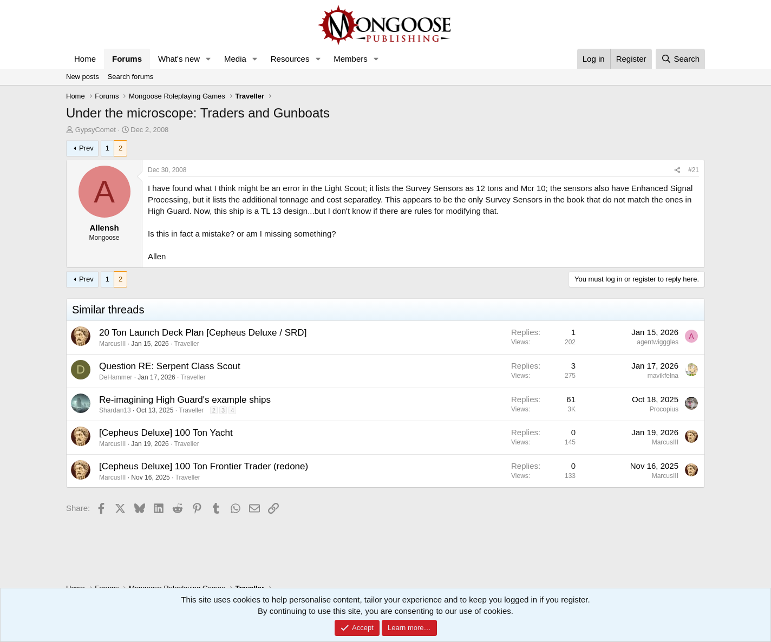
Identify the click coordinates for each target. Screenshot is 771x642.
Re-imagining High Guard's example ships (185, 400)
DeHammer (115, 377)
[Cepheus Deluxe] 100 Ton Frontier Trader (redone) (203, 466)
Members (351, 58)
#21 (693, 170)
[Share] (677, 170)
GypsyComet (95, 130)
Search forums (131, 77)
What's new (179, 58)
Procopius (664, 409)
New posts (82, 77)
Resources (290, 58)
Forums (127, 58)
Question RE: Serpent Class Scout (169, 366)
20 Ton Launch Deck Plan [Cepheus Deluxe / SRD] (202, 332)
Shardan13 (115, 410)
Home (85, 58)
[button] (208, 59)
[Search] (680, 59)
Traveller (186, 344)
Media (235, 58)
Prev (86, 148)
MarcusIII (112, 344)
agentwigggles (657, 342)
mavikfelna (663, 375)
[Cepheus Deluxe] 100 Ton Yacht (166, 433)
